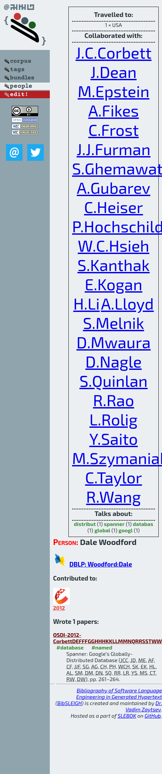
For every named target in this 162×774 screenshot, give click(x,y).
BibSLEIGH (69, 703)
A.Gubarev (113, 187)
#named (101, 647)
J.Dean (113, 71)
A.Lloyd (127, 303)
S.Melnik (113, 322)
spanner (114, 524)
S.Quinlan (113, 380)
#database (70, 647)
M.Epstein (113, 91)
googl (126, 530)
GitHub (153, 715)
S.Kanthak (113, 264)
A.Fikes (113, 110)
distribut (85, 524)
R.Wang (113, 496)
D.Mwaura (113, 342)
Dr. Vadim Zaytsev (143, 706)
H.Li (86, 303)
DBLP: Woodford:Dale (100, 564)
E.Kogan (113, 284)
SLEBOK (127, 715)
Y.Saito (113, 438)
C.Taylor (113, 477)
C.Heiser (113, 206)
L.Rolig (113, 419)
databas (143, 524)
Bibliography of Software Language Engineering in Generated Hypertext (119, 693)
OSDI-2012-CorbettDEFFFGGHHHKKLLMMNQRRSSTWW (107, 638)
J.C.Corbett (114, 52)
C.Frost (113, 129)
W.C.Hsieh (113, 245)
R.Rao (113, 399)
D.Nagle (113, 361)
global (102, 530)
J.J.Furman (114, 148)
